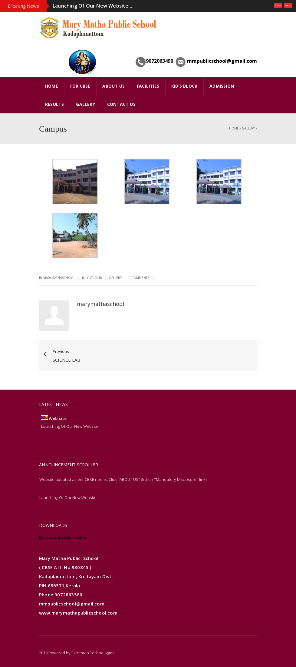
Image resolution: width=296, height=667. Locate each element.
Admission (221, 86)
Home (234, 128)
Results (54, 104)
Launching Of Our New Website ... (93, 5)
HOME (51, 86)
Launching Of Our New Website (68, 497)
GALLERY (85, 104)
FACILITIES (148, 86)
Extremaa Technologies (92, 652)
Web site (58, 418)
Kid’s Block (184, 86)
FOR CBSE (80, 86)
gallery (248, 128)
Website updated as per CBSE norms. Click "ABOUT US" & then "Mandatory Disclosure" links (123, 479)
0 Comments (139, 278)
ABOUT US (113, 86)
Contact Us (121, 104)
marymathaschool (100, 303)
